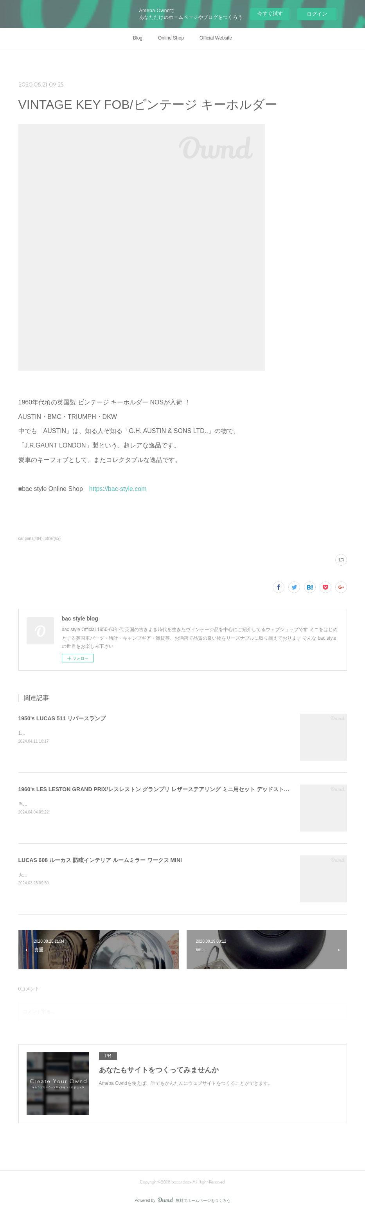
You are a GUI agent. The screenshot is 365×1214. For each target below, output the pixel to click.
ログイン (317, 14)
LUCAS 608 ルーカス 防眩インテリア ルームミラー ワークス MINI (100, 860)
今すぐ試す (270, 13)
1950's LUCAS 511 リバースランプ (62, 718)
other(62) (53, 538)
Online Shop (171, 38)
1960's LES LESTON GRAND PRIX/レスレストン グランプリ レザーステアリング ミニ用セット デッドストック (156, 789)
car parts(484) (30, 538)
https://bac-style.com (118, 488)
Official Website (216, 38)
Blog (137, 38)
